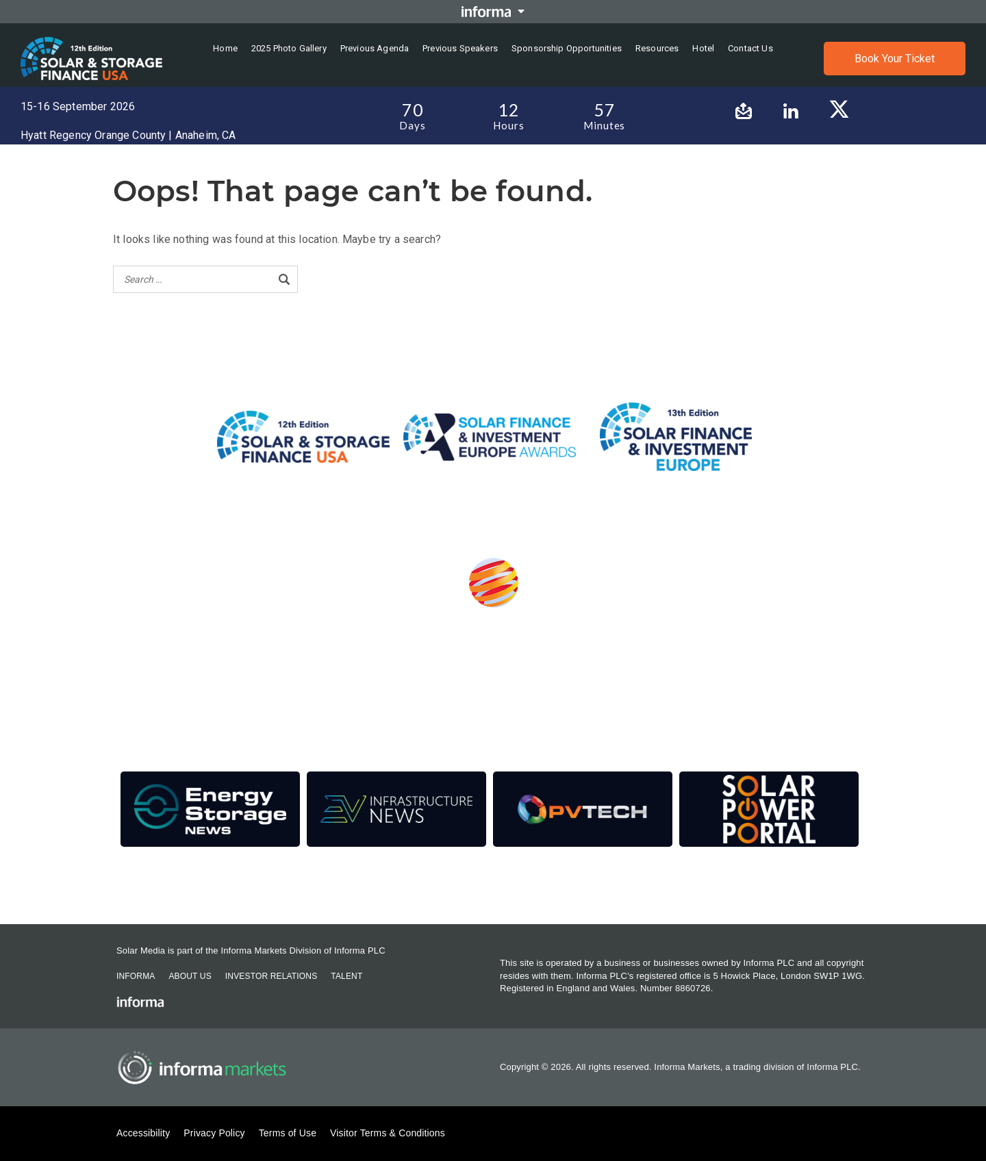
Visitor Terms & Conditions (387, 1132)
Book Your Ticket (895, 58)
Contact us (750, 48)
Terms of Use (287, 1132)
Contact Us (142, 886)
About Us (189, 976)
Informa (135, 976)
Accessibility (143, 1132)
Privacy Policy (214, 1132)
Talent (346, 976)
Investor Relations (271, 976)
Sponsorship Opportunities (566, 48)
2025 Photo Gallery (289, 48)
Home (225, 48)
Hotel (703, 48)
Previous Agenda (374, 48)
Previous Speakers (460, 48)
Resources (657, 48)
